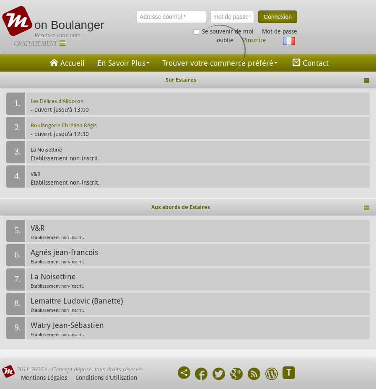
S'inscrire (254, 40)
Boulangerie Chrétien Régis (64, 125)
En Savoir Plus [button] (123, 63)
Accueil (66, 62)
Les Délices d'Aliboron (57, 101)
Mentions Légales (44, 377)
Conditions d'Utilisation (106, 377)
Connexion (278, 16)
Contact (309, 62)
